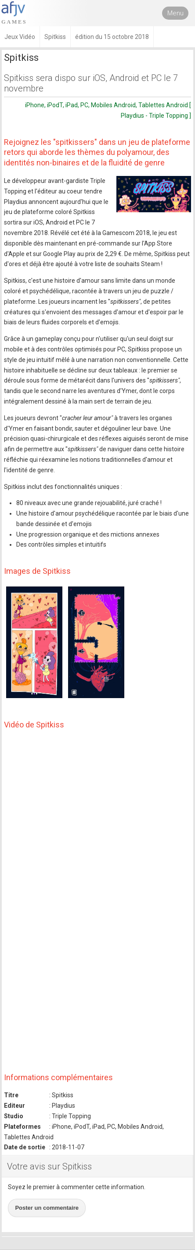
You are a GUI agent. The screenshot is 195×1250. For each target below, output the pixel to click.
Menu (175, 13)
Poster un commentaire (47, 1207)
